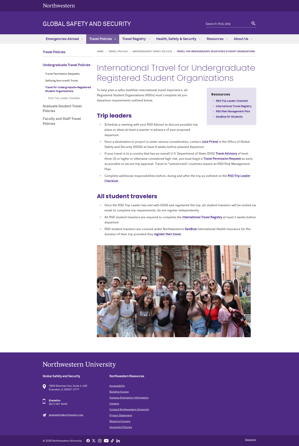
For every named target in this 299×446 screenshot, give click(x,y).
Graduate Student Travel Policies (62, 109)
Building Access (119, 392)
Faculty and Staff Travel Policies (62, 121)
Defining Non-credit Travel (61, 80)
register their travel (167, 234)
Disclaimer (250, 440)
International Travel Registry (234, 106)
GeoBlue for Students (229, 117)
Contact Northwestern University (129, 409)
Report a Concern (119, 421)
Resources (217, 39)
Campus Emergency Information (129, 397)
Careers (114, 403)
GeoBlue (191, 229)
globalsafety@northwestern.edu (66, 415)
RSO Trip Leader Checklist (64, 98)
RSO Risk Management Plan (233, 111)
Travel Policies (102, 39)
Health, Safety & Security (178, 39)
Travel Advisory (226, 153)
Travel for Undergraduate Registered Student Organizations (68, 89)
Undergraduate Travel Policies (66, 65)
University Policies (120, 427)
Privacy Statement (120, 415)
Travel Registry (136, 39)
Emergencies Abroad (64, 39)
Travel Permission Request (222, 158)
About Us (243, 39)
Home (100, 52)
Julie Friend (210, 141)
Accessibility (117, 386)
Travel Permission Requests (62, 74)
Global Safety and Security (87, 24)
